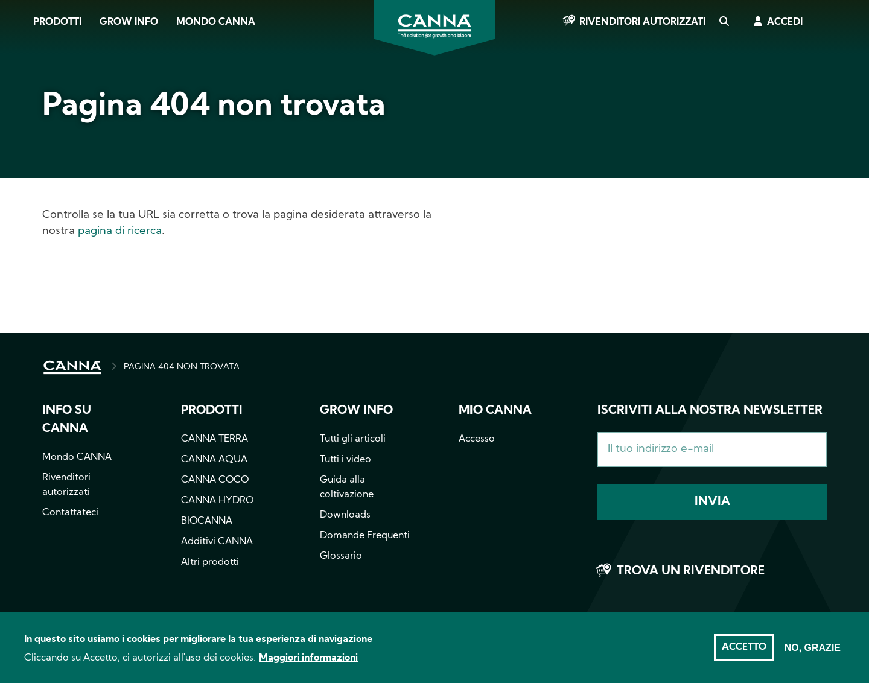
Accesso (477, 439)
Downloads (345, 515)
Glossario (341, 556)
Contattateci (70, 513)
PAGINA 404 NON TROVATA (182, 367)
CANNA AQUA (214, 460)
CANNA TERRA (214, 439)
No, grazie (813, 654)
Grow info (356, 411)
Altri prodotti (210, 562)
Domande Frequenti (365, 536)
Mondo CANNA (215, 22)
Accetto (744, 653)
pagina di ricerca (120, 231)
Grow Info (129, 22)
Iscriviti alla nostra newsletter (710, 411)
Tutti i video (345, 460)
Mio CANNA (495, 411)
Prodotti (57, 22)
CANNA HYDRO (217, 501)
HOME (72, 367)
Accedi (785, 22)
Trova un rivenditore (691, 571)
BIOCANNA (206, 521)
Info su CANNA (66, 420)
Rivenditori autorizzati (642, 22)
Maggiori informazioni (308, 664)
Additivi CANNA (217, 542)
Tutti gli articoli (353, 439)
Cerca (724, 22)
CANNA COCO (215, 480)
